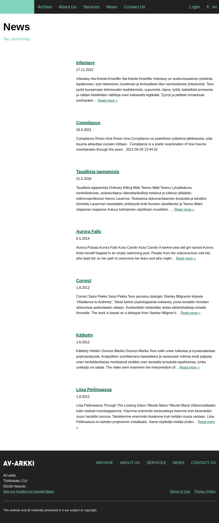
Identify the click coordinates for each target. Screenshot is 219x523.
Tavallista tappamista (97, 171)
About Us (130, 463)
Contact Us (203, 463)
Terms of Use (180, 491)
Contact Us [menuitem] (134, 6)
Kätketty (84, 335)
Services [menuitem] (91, 6)
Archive (104, 463)
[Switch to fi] (208, 6)
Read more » (108, 100)
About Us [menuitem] (67, 6)
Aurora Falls (88, 231)
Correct (83, 280)
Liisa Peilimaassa (94, 389)
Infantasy (85, 62)
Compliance (88, 122)
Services (156, 463)
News (178, 463)
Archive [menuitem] (45, 6)
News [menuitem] (112, 6)
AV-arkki (17, 7)
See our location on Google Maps (28, 491)
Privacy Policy (205, 491)
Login (194, 6)
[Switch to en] (215, 6)
